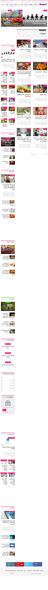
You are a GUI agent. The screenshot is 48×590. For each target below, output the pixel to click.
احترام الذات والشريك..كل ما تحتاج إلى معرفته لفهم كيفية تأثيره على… (8, 323)
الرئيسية (36, 1)
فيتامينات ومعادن (12, 385)
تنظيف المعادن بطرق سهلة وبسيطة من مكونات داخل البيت (7, 26)
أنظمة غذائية (12, 175)
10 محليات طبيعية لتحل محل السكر (17, 24)
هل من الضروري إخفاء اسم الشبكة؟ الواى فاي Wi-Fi (8, 546)
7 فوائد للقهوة (43, 94)
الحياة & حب (8, 302)
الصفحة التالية (32, 154)
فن (19, 4)
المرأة (26, 4)
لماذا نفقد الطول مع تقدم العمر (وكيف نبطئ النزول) (36, 22)
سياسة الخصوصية (24, 1)
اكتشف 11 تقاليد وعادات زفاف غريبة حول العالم (41, 117)
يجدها (41, 570)
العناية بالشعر (7, 137)
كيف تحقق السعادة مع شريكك (5, 330)
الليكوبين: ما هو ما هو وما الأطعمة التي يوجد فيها (5, 216)
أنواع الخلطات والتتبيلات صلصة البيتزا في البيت (5, 265)
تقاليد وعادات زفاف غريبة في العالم (24, 117)
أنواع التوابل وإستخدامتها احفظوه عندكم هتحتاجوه (8, 247)
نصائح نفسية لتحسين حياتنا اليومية (7, 306)
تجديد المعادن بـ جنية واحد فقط (40, 50)
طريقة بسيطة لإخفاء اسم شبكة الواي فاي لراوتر (5, 554)
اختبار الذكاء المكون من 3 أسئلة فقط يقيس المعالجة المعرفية (6, 16)
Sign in (10, 1)
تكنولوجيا (30, 4)
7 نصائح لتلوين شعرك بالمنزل (6, 156)
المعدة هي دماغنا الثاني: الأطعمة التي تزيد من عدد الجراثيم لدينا (8, 203)
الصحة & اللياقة (20, 570)
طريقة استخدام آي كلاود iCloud (8, 447)
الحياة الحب (36, 570)
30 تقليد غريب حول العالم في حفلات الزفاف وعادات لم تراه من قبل (24, 139)
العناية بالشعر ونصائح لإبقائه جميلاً (7, 141)
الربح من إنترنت (11, 460)
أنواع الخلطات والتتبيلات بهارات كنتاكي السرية (5, 257)
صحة (22, 4)
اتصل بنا (33, 1)
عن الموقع (29, 1)
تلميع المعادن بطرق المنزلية (25, 50)
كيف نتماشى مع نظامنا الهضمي (5, 209)
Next (10, 129)
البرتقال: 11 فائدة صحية (41, 72)
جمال (25, 570)
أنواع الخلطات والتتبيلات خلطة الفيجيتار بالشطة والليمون (8, 272)
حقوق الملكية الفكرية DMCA (10, 570)
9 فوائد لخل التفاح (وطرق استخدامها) (24, 95)
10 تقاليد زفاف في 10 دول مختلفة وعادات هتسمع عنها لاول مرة (40, 139)
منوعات (11, 4)
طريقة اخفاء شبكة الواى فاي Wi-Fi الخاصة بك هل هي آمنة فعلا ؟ (8, 537)
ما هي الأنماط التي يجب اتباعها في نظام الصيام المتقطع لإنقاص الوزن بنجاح (8, 186)
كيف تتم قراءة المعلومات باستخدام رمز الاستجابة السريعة (8, 522)
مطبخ (15, 4)
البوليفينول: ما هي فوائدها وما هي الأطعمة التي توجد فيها (24, 73)
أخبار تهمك (29, 570)
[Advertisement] (8, 35)
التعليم (7, 4)
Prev (13, 129)
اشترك (4, 410)
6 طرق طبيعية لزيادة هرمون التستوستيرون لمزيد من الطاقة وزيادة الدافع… (8, 315)
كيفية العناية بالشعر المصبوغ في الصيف (5, 150)
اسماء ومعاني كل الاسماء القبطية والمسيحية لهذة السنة (17, 16)
